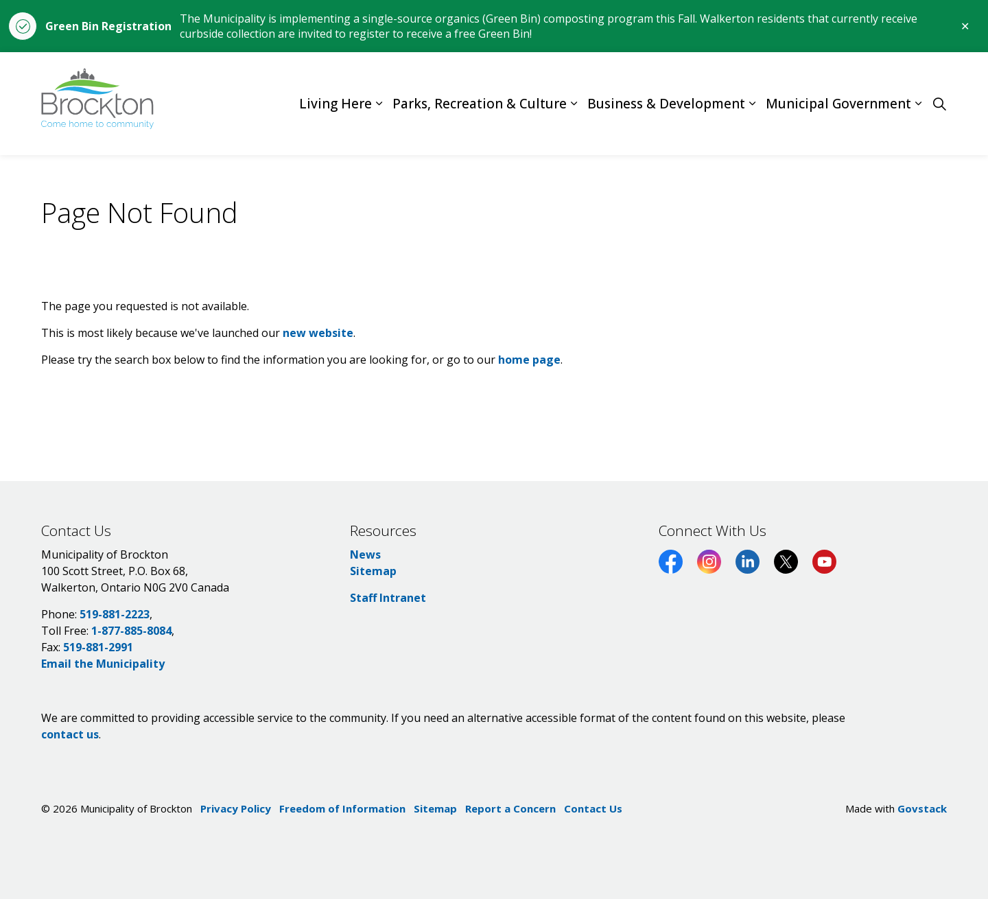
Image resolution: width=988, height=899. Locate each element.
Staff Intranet (388, 597)
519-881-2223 (115, 614)
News (365, 554)
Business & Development (666, 104)
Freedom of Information (342, 808)
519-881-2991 (98, 647)
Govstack (922, 808)
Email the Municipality (103, 663)
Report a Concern (510, 808)
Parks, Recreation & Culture (479, 104)
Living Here (335, 104)
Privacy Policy (235, 808)
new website (318, 332)
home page (529, 359)
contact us (70, 734)
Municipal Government (838, 104)
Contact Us (593, 808)
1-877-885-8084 (131, 630)
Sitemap (373, 571)
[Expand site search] (939, 103)
